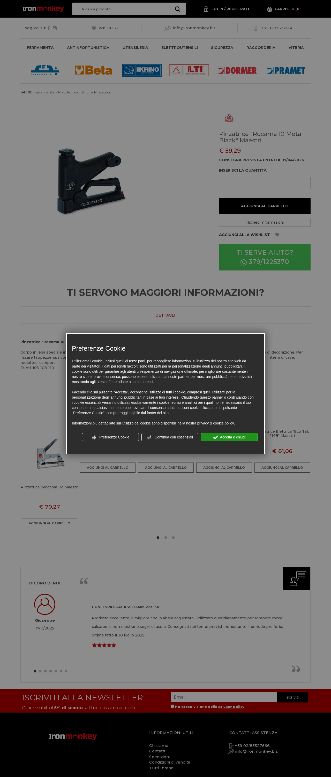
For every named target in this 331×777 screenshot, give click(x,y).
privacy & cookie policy (215, 423)
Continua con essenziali (170, 437)
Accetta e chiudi (229, 437)
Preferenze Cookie (110, 437)
